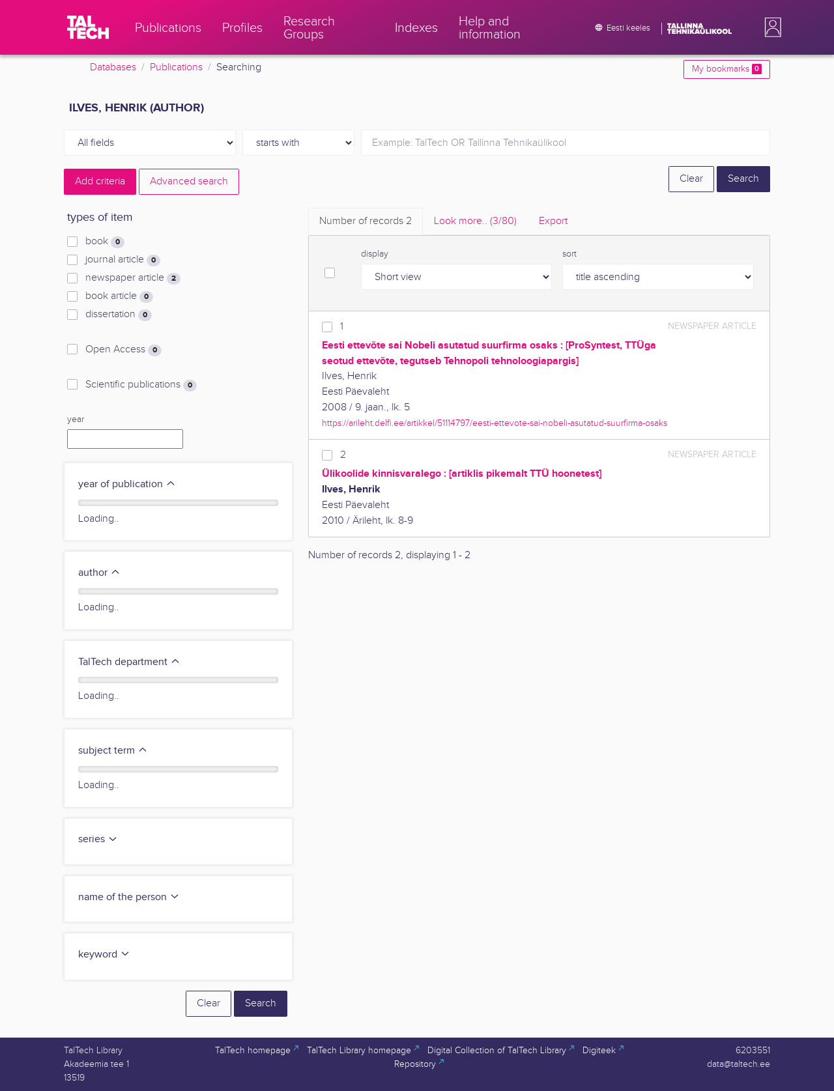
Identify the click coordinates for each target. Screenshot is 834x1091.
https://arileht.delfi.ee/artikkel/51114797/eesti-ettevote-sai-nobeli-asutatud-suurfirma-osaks (494, 423)
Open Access (123, 349)
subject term (113, 750)
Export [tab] (553, 221)
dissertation (118, 314)
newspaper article (132, 278)
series (98, 839)
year (75, 419)
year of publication (127, 484)
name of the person (129, 897)
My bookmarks (727, 69)
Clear (691, 179)
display (374, 254)
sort (569, 254)
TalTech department (129, 662)
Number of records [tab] (365, 221)
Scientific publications (141, 384)
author (99, 573)
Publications (176, 67)
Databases (113, 67)
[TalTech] (88, 27)
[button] (770, 27)
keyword (104, 954)
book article (119, 296)
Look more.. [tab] (475, 221)
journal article (122, 259)
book (104, 241)
